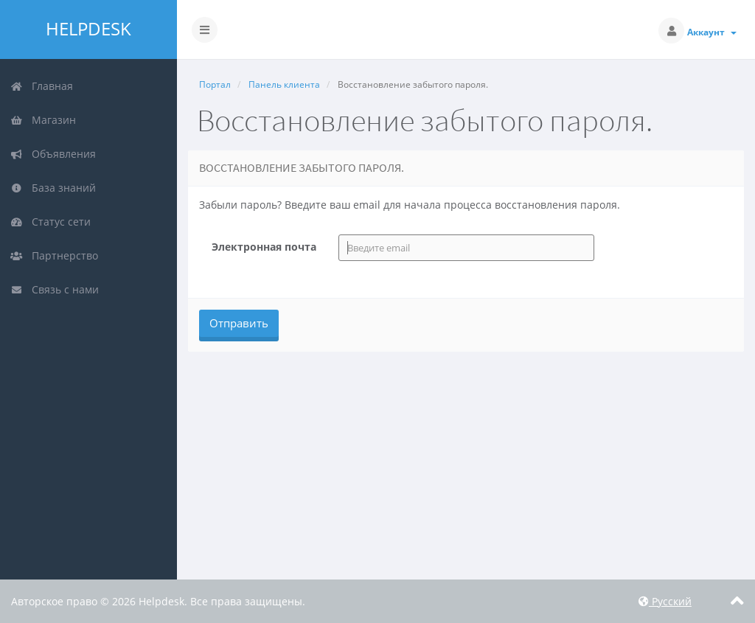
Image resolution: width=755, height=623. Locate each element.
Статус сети (50, 222)
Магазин (43, 120)
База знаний (53, 188)
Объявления (53, 154)
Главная (41, 86)
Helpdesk (88, 29)
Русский (665, 601)
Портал (215, 84)
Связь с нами (54, 289)
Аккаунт (712, 32)
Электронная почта (264, 247)
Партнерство (54, 255)
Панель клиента (284, 84)
